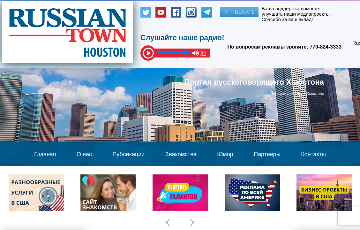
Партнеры (267, 154)
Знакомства (181, 154)
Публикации (128, 154)
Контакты (313, 154)
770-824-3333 (325, 47)
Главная (45, 154)
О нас (84, 154)
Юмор (225, 154)
